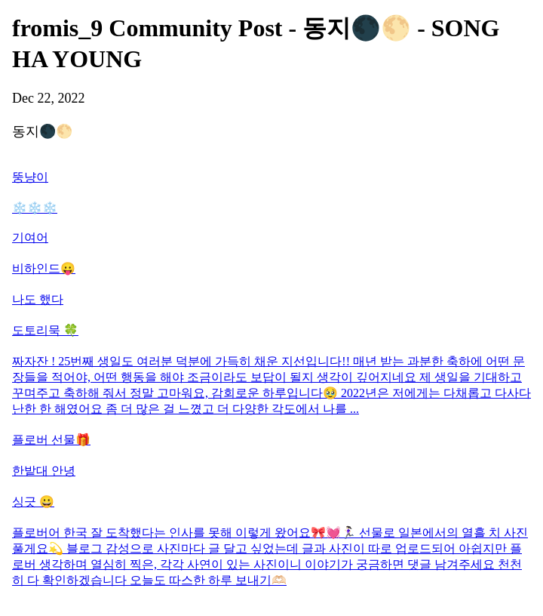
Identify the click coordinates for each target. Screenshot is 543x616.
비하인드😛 (43, 268)
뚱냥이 (30, 177)
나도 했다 (37, 299)
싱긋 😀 (33, 501)
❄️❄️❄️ (34, 208)
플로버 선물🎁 (51, 439)
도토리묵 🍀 (45, 330)
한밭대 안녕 (43, 470)
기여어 (30, 237)
